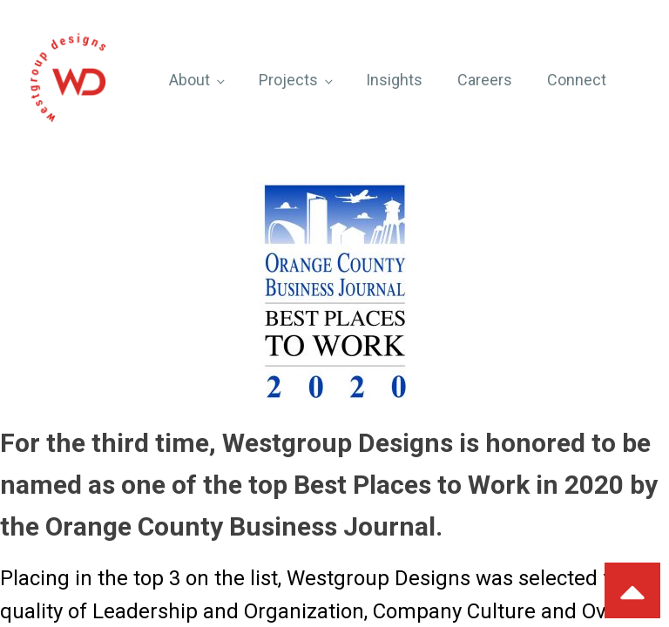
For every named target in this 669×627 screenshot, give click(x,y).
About (189, 80)
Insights (394, 80)
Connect (576, 80)
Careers (484, 80)
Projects (288, 80)
